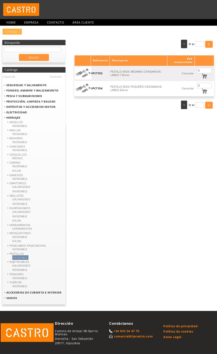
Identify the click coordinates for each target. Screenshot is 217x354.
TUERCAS (16, 282)
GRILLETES (17, 196)
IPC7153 (96, 73)
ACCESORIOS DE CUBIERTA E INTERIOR (34, 292)
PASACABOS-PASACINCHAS (28, 245)
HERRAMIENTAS (20, 225)
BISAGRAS (16, 138)
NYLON (16, 171)
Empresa (31, 22)
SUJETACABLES (19, 262)
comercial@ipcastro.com (133, 336)
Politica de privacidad (180, 326)
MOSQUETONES (20, 233)
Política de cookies (178, 331)
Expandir (9, 77)
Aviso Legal (172, 337)
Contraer (56, 77)
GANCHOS (16, 175)
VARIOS (11, 298)
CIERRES (15, 162)
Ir (209, 44)
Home (11, 22)
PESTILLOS (17, 254)
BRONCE (17, 158)
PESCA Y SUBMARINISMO (24, 96)
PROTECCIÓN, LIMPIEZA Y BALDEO (31, 101)
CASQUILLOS (18, 154)
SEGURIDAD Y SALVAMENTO (26, 85)
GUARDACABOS (20, 208)
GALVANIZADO (21, 187)
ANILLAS (15, 130)
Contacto (55, 22)
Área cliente (83, 22)
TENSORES (17, 274)
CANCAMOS (17, 146)
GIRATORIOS (18, 183)
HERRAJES (13, 117)
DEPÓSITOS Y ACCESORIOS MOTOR (31, 107)
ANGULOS (16, 122)
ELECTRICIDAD (16, 112)
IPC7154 (96, 88)
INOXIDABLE (20, 126)
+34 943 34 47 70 (126, 331)
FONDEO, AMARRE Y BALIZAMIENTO (32, 90)
